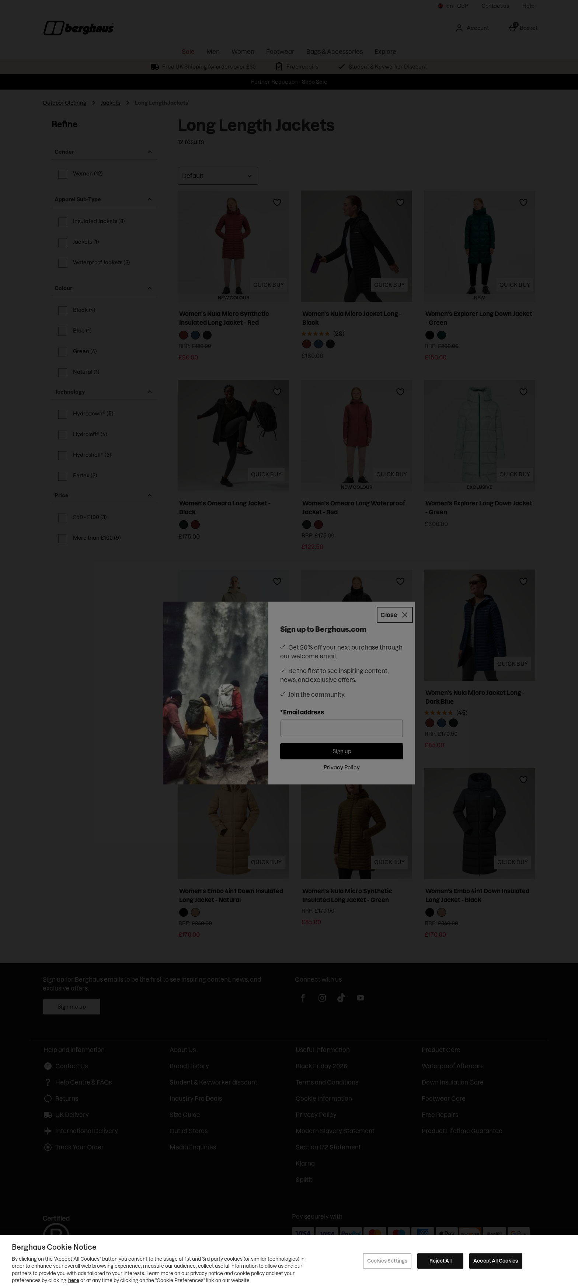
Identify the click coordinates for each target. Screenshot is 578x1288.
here (73, 1280)
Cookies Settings (387, 1260)
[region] (289, 1261)
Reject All (440, 1260)
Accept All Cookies (495, 1260)
